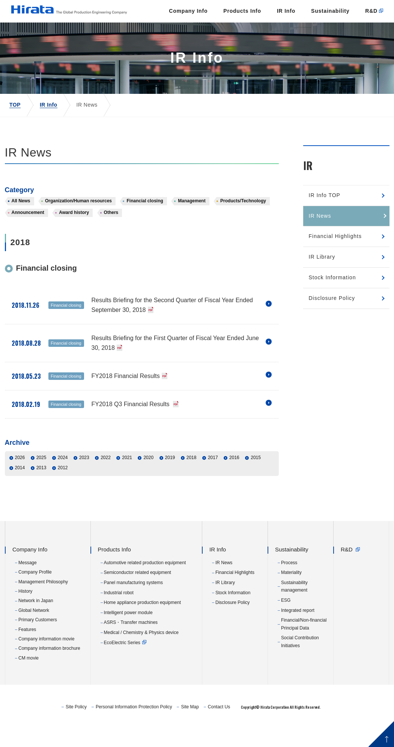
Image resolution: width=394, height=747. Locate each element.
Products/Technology (243, 223)
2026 (20, 479)
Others (111, 234)
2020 (148, 479)
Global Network (33, 632)
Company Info (143, 33)
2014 (20, 489)
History (25, 613)
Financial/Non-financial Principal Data (303, 646)
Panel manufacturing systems (133, 604)
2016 (234, 479)
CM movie (28, 679)
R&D (326, 33)
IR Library (322, 279)
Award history (74, 234)
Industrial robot (119, 614)
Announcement (28, 234)
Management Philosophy (43, 603)
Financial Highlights (335, 258)
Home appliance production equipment (142, 624)
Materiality (291, 594)
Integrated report (297, 632)
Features (27, 651)
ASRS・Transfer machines (131, 644)
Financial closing (144, 223)
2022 (106, 479)
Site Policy (121, 728)
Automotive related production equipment (145, 584)
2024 (63, 479)
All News (21, 223)
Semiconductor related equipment (137, 594)
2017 (213, 479)
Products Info (198, 33)
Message (27, 584)
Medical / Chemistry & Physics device (141, 654)
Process (289, 584)
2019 (170, 479)
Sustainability (285, 33)
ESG (285, 622)
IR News (320, 238)
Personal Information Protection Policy (179, 728)
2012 (63, 489)
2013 (41, 489)
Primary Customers (37, 642)
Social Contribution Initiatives (300, 663)
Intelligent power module (128, 634)
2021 (127, 479)
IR (308, 187)
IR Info (241, 33)
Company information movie (46, 660)
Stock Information (332, 299)
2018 (191, 479)
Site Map (235, 728)
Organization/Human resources (78, 223)
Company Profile (35, 594)
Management (191, 223)
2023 (84, 479)
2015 (256, 479)
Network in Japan (35, 622)
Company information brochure (49, 670)
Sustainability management (294, 608)
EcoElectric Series (122, 664)
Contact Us (265, 728)
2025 (41, 479)
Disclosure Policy (332, 320)
